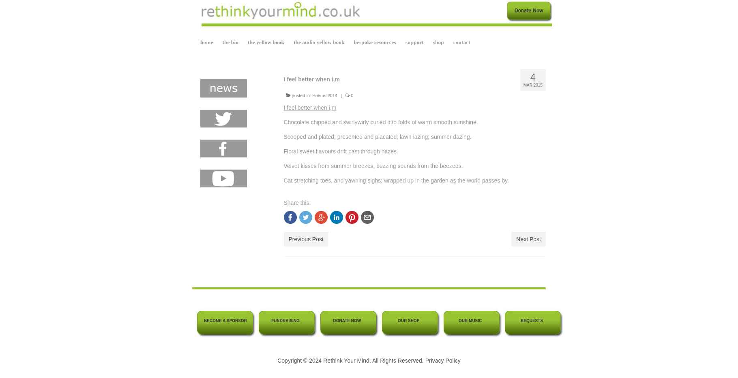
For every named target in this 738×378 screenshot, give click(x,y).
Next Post (528, 239)
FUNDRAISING (285, 321)
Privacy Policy (443, 360)
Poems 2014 (324, 95)
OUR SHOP (408, 321)
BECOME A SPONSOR (225, 321)
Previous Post (306, 239)
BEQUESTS (532, 321)
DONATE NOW (347, 321)
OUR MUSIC (470, 321)
